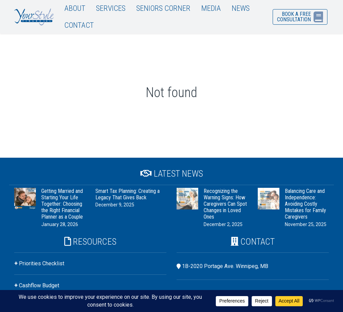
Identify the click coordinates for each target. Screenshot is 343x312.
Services (110, 8)
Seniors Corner (163, 8)
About (74, 8)
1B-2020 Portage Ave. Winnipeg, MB (225, 266)
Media (211, 8)
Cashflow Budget (39, 285)
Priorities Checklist (41, 263)
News (241, 8)
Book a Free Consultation (300, 17)
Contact (79, 25)
